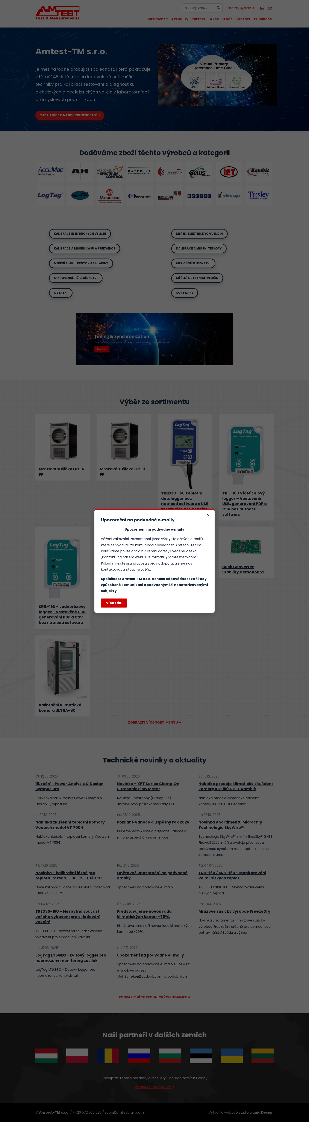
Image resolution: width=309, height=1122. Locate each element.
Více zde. (114, 603)
